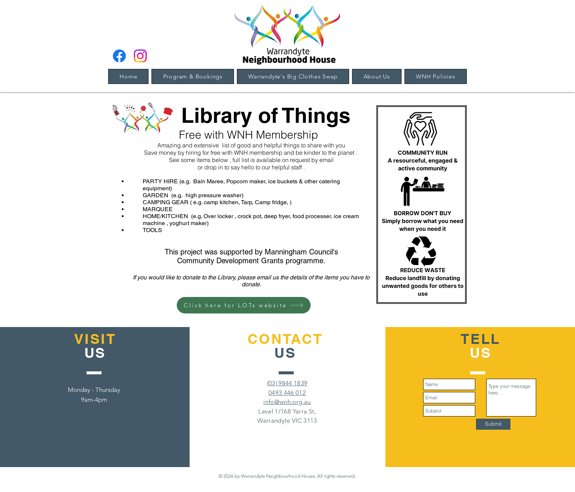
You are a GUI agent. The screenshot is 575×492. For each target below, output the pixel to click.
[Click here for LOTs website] (244, 305)
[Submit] (493, 424)
